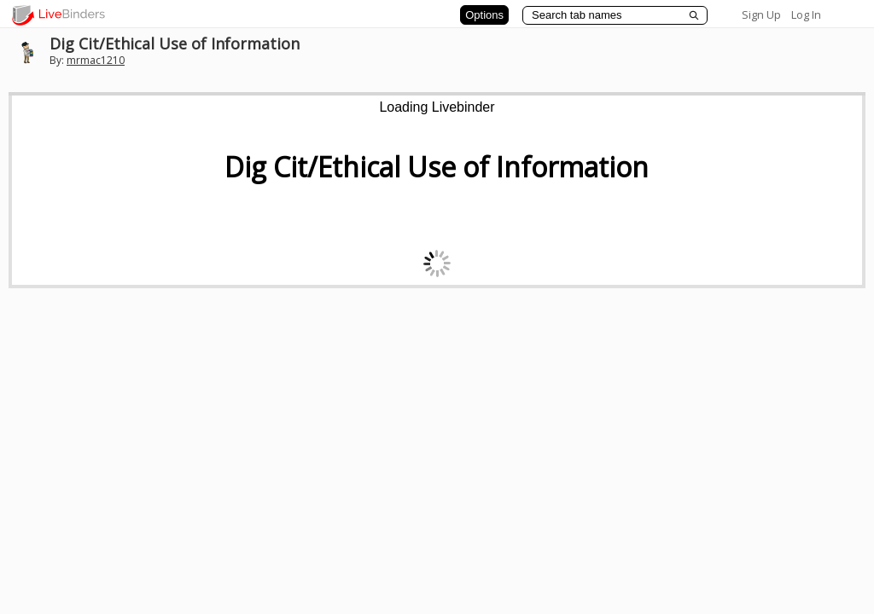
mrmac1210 (96, 60)
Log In (806, 14)
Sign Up (761, 14)
